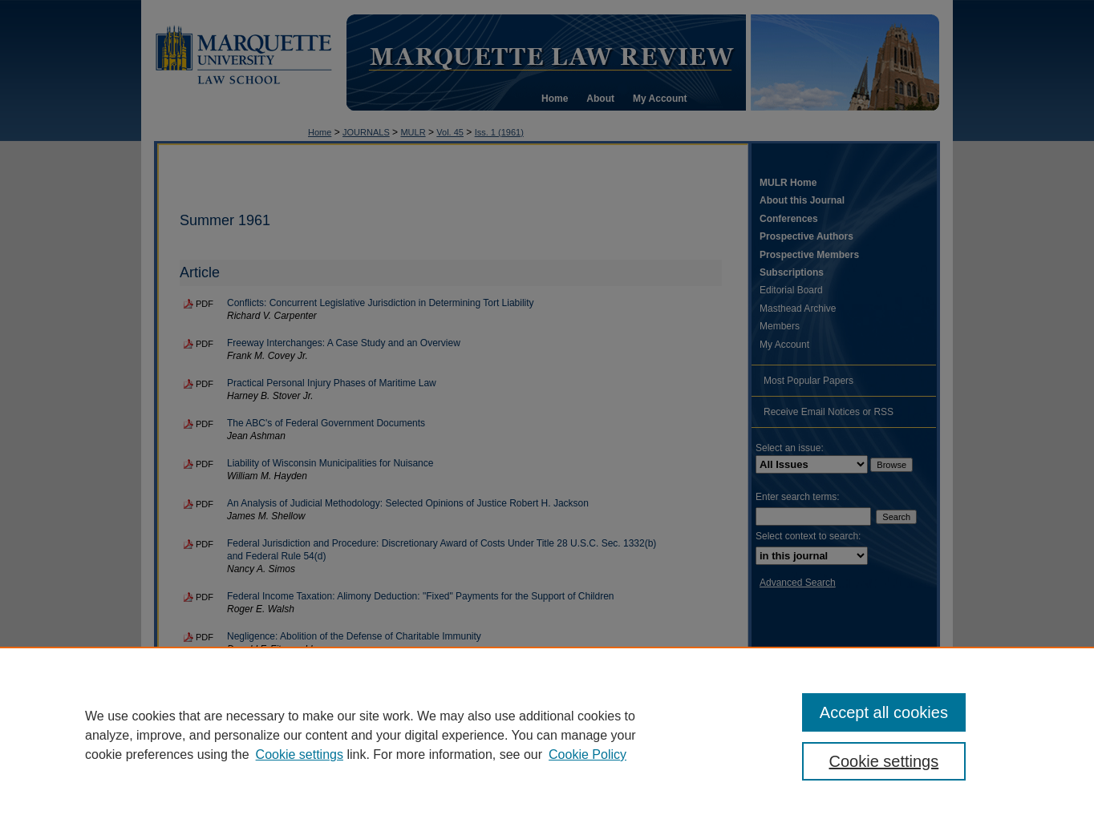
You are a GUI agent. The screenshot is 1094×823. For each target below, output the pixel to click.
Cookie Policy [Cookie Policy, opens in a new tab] (587, 754)
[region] (547, 735)
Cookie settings (299, 754)
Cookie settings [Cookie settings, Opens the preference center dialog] (884, 761)
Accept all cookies (884, 712)
